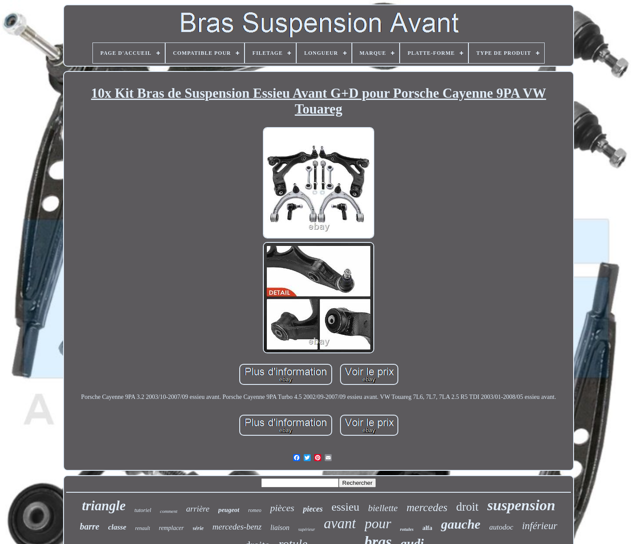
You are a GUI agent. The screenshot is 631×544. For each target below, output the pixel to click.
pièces (282, 507)
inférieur (539, 525)
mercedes (427, 507)
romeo (254, 510)
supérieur (306, 529)
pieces (313, 509)
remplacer (171, 528)
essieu (345, 507)
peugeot (228, 509)
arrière (197, 508)
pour (378, 523)
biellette (383, 508)
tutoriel (143, 510)
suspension (521, 505)
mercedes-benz (237, 526)
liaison (280, 527)
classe (117, 527)
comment (168, 511)
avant (340, 523)
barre (89, 526)
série (198, 528)
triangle (104, 505)
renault (142, 528)
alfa (427, 528)
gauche (460, 524)
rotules (407, 529)
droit (467, 506)
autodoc (501, 527)
